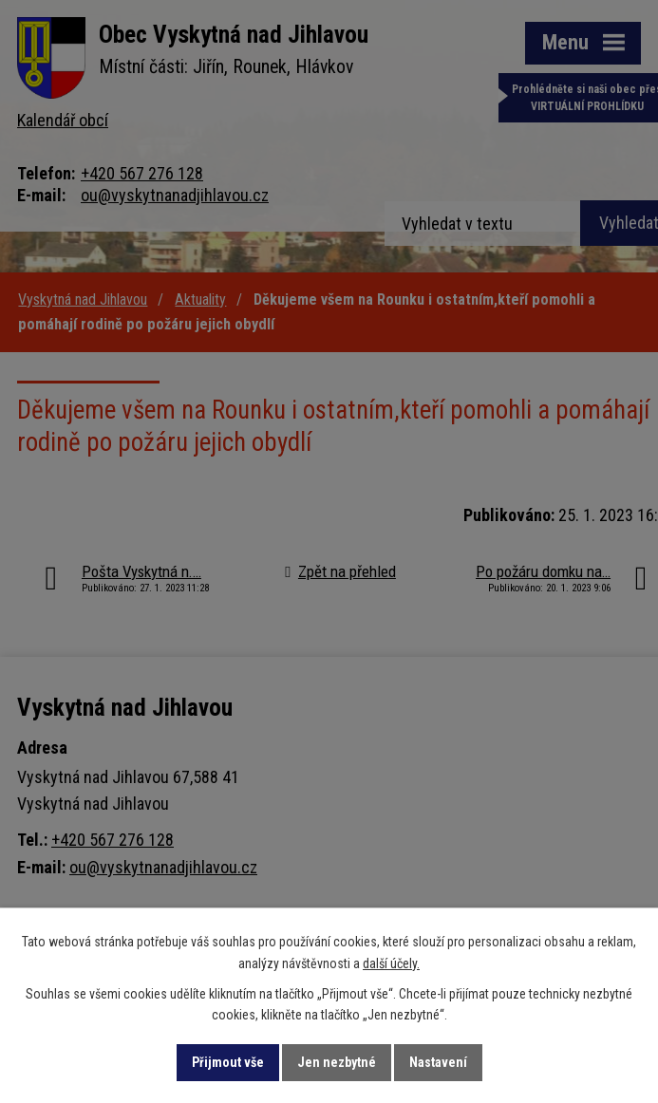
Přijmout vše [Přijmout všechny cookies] (228, 1062)
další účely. (391, 963)
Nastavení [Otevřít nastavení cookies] (438, 1062)
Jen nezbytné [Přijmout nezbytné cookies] (336, 1062)
